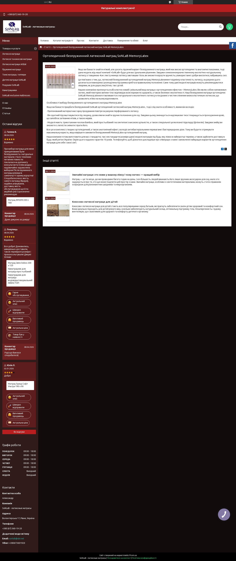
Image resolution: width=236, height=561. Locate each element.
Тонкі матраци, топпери (14, 74)
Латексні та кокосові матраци (17, 59)
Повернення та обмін (127, 40)
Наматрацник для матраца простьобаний (19, 270)
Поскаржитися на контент (119, 558)
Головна (44, 40)
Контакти (94, 40)
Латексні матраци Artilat (14, 64)
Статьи (6, 113)
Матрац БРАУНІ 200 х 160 (18, 201)
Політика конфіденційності (144, 558)
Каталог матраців (62, 40)
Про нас (80, 40)
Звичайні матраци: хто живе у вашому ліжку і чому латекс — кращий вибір (116, 174)
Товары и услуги (11, 48)
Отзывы (6, 108)
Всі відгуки (19, 432)
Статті (47, 47)
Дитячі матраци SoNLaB (14, 80)
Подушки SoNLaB (10, 85)
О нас (5, 103)
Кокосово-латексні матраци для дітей (94, 201)
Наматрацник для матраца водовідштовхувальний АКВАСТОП (20, 279)
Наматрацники (9, 90)
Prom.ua (133, 555)
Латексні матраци (11, 54)
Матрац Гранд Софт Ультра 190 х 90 (18, 385)
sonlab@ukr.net (16, 538)
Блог (145, 40)
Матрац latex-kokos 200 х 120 (19, 264)
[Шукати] (220, 26)
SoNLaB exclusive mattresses (16, 95)
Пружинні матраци (11, 69)
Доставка (108, 40)
